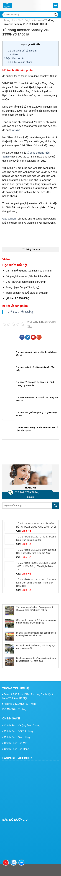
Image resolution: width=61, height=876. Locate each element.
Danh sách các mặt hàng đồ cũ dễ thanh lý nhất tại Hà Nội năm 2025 (36, 659)
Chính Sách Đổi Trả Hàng (18, 731)
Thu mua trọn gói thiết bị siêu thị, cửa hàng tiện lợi (36, 354)
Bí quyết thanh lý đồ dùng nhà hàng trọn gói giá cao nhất (35, 646)
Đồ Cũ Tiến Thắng (20, 312)
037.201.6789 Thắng (27, 492)
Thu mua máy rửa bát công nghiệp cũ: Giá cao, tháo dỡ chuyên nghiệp (34, 608)
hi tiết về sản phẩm (20, 62)
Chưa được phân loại (30, 20)
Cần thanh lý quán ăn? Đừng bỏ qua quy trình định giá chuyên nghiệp (36, 621)
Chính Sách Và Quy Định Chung (22, 725)
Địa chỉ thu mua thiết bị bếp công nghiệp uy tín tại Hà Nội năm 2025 (36, 634)
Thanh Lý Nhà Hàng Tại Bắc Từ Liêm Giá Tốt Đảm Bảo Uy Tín (37, 429)
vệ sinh (16, 130)
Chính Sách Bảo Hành (16, 749)
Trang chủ (9, 20)
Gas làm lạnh (9, 218)
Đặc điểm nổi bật (14, 58)
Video (13, 54)
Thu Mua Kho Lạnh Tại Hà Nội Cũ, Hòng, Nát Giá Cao (37, 399)
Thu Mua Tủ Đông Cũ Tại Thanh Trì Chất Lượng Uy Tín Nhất (35, 384)
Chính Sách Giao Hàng (17, 737)
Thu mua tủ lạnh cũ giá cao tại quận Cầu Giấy (35, 369)
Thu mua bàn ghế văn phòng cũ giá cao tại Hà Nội (36, 414)
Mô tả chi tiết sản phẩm (22, 50)
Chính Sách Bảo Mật (15, 743)
